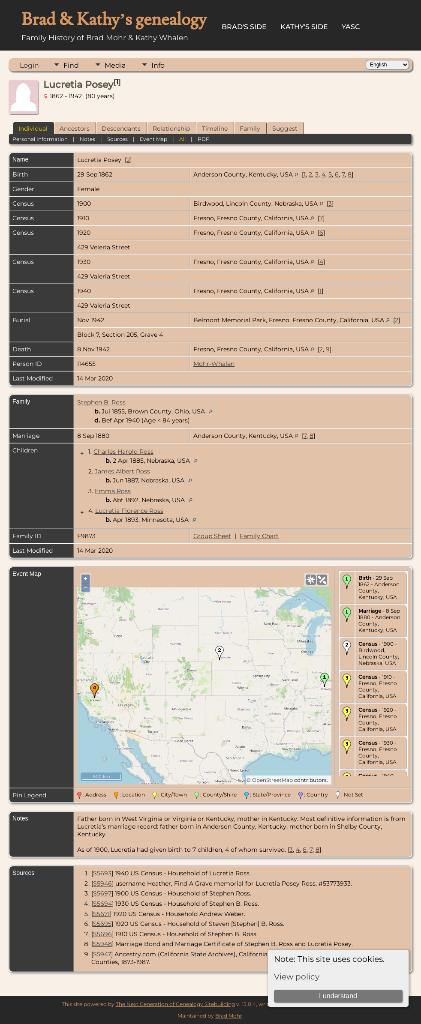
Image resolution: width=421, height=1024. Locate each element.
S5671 (101, 914)
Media (115, 65)
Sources (117, 139)
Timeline (215, 128)
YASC (351, 27)
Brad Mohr (228, 1015)
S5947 (102, 954)
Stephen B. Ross (101, 402)
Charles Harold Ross (123, 451)
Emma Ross (113, 491)
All (182, 139)
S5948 (102, 944)
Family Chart (259, 536)
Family (250, 128)
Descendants (121, 128)
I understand (338, 996)
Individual (33, 128)
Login (29, 65)
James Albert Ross (122, 471)
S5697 (102, 893)
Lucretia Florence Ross (129, 511)
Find (71, 65)
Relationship (171, 128)
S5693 (102, 873)
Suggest (285, 128)
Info (158, 65)
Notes (87, 139)
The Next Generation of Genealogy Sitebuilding (175, 1004)
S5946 (102, 883)
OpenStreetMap (272, 780)
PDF (203, 139)
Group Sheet (212, 536)
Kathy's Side (304, 27)
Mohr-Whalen (214, 364)
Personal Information (40, 139)
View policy (296, 977)
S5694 (102, 903)
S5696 (102, 934)
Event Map (153, 139)
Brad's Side (244, 27)
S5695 (102, 924)
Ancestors (75, 128)
